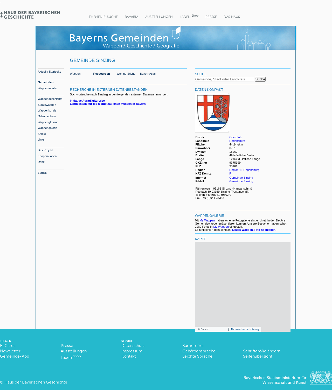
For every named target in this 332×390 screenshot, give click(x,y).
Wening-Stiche (126, 73)
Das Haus (232, 17)
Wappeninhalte (47, 88)
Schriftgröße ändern (261, 351)
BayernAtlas (148, 73)
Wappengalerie (47, 127)
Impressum (131, 351)
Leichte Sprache (197, 356)
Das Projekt (45, 150)
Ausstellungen (159, 17)
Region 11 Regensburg (244, 169)
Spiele (42, 133)
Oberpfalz (235, 137)
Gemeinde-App (14, 356)
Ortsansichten (47, 116)
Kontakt (128, 356)
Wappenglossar (48, 122)
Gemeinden (46, 82)
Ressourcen (101, 73)
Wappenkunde (47, 110)
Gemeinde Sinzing (241, 177)
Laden (189, 16)
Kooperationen (47, 156)
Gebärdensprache (199, 351)
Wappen (75, 73)
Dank (41, 161)
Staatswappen (47, 104)
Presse (211, 17)
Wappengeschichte (50, 98)
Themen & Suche (103, 17)
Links (41, 139)
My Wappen (207, 220)
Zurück (42, 172)
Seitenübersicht (257, 356)
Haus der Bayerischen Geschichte (35, 382)
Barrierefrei (193, 345)
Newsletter (10, 351)
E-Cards (7, 345)
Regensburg (237, 140)
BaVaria (131, 17)
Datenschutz (133, 345)
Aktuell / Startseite (49, 71)
